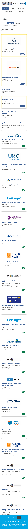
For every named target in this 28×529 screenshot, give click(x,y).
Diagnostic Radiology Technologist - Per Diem (14, 202)
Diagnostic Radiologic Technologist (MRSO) (13, 469)
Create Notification (21, 31)
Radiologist (5, 489)
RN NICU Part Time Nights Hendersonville (12, 139)
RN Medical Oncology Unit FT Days (11, 345)
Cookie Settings (12, 517)
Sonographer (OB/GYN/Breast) (10, 77)
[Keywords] (14, 15)
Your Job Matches (8, 11)
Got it (18, 517)
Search (5, 8)
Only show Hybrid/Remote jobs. (10, 25)
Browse (12, 8)
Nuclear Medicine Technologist (10, 407)
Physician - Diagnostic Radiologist (11, 363)
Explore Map (21, 8)
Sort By (3, 31)
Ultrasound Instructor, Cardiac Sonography (13, 48)
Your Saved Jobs (20, 11)
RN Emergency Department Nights (11, 184)
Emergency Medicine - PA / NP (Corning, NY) (13, 305)
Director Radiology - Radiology (10, 222)
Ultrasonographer (7, 89)
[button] (18, 23)
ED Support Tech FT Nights (9, 240)
